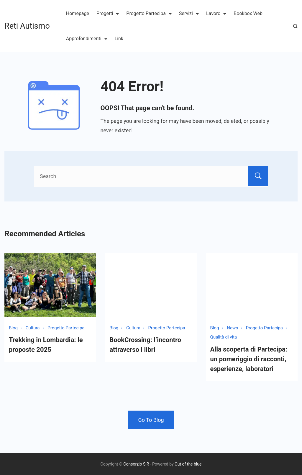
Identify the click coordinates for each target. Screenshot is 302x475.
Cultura (33, 328)
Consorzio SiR (136, 464)
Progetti (107, 13)
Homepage (77, 13)
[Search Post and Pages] (295, 26)
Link (119, 38)
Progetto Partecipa (149, 13)
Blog (13, 328)
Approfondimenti (86, 38)
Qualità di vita (223, 337)
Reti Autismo (27, 26)
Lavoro (216, 13)
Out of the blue (188, 464)
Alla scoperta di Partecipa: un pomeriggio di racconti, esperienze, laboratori (248, 359)
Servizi (189, 13)
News (232, 328)
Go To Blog (151, 420)
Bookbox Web (248, 13)
